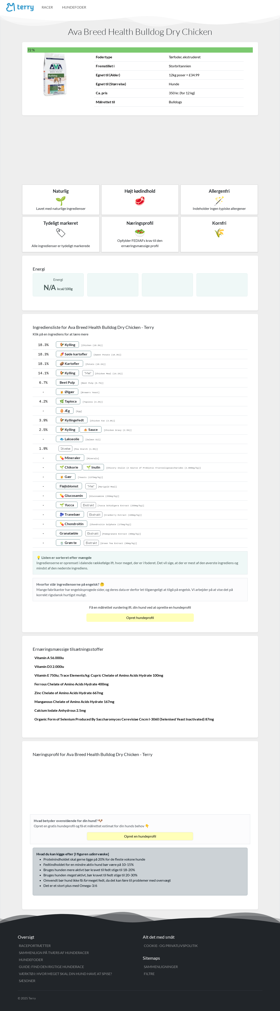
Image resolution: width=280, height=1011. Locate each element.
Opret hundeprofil (140, 617)
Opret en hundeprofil (140, 836)
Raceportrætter (35, 945)
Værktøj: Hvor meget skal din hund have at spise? (65, 974)
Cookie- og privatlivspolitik (171, 945)
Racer (47, 7)
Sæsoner (27, 981)
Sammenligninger (161, 967)
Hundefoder (74, 7)
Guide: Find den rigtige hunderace (51, 967)
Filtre (149, 974)
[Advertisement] (140, 148)
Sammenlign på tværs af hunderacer (54, 952)
